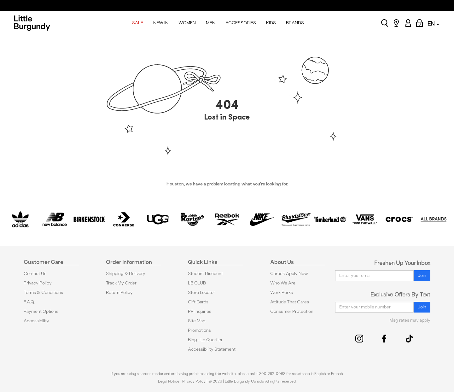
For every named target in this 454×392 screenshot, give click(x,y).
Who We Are (282, 283)
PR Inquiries (199, 311)
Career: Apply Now (289, 273)
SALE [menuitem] (137, 23)
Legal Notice (168, 381)
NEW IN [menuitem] (160, 23)
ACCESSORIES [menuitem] (240, 23)
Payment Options (41, 311)
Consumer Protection (291, 311)
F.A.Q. (29, 302)
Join (422, 275)
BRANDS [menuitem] (295, 23)
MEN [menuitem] (210, 23)
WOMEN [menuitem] (187, 23)
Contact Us (35, 273)
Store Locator (201, 292)
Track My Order (121, 283)
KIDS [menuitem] (271, 23)
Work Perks (281, 292)
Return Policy (119, 292)
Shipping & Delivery (125, 273)
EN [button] (433, 23)
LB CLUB (197, 283)
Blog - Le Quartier (205, 339)
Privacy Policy (38, 283)
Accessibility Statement (212, 349)
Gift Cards (198, 302)
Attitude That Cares (289, 302)
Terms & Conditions (43, 292)
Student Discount (205, 273)
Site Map (196, 321)
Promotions (199, 330)
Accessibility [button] (36, 321)
